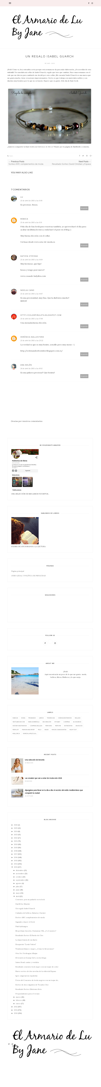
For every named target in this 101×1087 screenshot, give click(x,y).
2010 (16, 1013)
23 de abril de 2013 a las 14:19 (31, 260)
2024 (16, 831)
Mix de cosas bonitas (59, 729)
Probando (32, 718)
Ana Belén (26, 365)
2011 (15, 1010)
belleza (77, 718)
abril (17, 896)
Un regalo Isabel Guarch (25, 908)
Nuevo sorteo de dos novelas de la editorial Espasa (35, 971)
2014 (15, 864)
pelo (39, 729)
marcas (15, 718)
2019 (15, 848)
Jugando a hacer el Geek (25, 922)
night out (73, 729)
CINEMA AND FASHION (65, 718)
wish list (16, 729)
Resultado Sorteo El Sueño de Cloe (29, 935)
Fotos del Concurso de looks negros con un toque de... (37, 980)
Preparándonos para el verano (27, 994)
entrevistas (68, 725)
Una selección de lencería (34, 760)
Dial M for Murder (22, 904)
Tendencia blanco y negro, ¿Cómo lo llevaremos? (34, 949)
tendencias (51, 718)
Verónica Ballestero (32, 337)
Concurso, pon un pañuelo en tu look (30, 899)
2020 (16, 844)
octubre (19, 877)
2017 (15, 854)
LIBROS (41, 718)
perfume (58, 725)
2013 (15, 867)
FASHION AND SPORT (28, 729)
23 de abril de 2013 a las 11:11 (31, 222)
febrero (19, 1000)
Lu (21, 197)
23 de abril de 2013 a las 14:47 (31, 294)
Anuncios (79, 725)
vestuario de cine (19, 722)
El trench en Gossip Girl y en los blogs (30, 958)
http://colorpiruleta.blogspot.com (40, 315)
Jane (48, 63)
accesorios (77, 722)
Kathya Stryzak (29, 256)
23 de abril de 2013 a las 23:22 (31, 340)
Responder (84, 208)
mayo (18, 893)
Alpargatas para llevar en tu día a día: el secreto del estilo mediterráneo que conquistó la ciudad (54, 791)
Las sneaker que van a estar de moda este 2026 (43, 778)
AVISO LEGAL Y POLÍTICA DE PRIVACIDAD (28, 576)
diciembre (20, 870)
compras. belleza (36, 725)
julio (17, 886)
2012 (15, 1007)
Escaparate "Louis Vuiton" (25, 944)
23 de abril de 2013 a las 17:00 (31, 319)
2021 (15, 841)
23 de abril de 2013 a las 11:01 (31, 201)
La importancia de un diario (26, 940)
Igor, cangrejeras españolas (26, 976)
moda (23, 718)
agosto (18, 883)
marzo (18, 997)
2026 (16, 825)
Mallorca (16, 733)
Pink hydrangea (21, 926)
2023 (15, 835)
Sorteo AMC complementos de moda (30, 917)
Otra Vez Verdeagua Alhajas (26, 953)
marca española (33, 722)
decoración (47, 722)
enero (18, 1003)
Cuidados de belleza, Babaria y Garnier (30, 913)
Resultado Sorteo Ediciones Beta (28, 989)
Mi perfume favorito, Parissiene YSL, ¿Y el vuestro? (35, 931)
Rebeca (24, 219)
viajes (46, 729)
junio (18, 890)
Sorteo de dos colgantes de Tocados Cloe (32, 985)
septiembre (20, 880)
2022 (15, 838)
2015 (15, 860)
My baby (57, 722)
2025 (16, 828)
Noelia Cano (27, 290)
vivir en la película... (30, 733)
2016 (15, 857)
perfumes (48, 725)
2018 (15, 851)
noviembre (20, 873)
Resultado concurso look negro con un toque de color (36, 967)
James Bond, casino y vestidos (27, 962)
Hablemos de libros (45, 147)
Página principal (17, 571)
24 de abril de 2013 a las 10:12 (31, 368)
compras (66, 722)
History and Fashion (20, 725)
